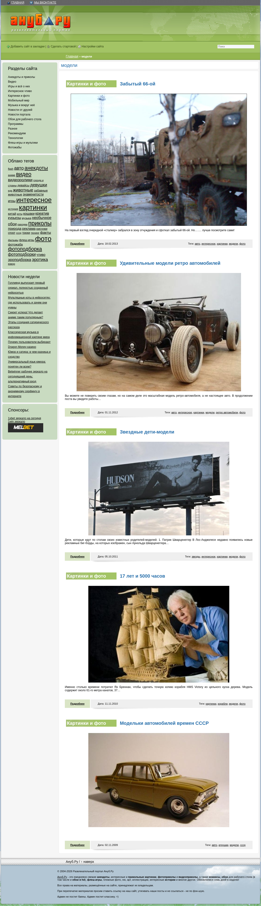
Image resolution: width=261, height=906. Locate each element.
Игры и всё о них (19, 86)
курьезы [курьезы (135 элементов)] (14, 218)
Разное (12, 128)
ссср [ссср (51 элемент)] (18, 232)
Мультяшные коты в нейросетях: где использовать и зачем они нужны (29, 302)
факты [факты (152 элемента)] (45, 232)
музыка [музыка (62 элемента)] (26, 218)
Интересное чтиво (20, 91)
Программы (15, 124)
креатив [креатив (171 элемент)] (42, 213)
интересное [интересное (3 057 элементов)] (33, 199)
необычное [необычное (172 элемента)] (41, 218)
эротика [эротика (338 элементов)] (40, 259)
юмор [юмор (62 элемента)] (11, 263)
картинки (222, 243)
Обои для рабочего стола (24, 119)
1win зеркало (16, 421)
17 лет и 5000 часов (142, 576)
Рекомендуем (17, 133)
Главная (17, 2)
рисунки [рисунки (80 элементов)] (41, 228)
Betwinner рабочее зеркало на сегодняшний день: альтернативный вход (27, 376)
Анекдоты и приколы (21, 77)
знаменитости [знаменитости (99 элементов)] (33, 194)
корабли (223, 703)
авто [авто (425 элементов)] (19, 168)
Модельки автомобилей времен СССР (164, 723)
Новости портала (19, 114)
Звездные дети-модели (147, 431)
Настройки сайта (91, 46)
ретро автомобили (227, 412)
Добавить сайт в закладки (26, 46)
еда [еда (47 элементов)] (10, 190)
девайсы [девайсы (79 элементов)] (23, 185)
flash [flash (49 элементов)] (10, 168)
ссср (242, 845)
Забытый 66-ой (137, 83)
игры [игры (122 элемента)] (12, 201)
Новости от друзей (20, 109)
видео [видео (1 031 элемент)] (23, 174)
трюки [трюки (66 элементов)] (26, 232)
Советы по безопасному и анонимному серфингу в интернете (25, 391)
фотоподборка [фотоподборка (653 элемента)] (25, 249)
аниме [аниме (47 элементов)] (11, 175)
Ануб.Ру (72, 862)
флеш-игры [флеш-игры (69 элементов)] (26, 240)
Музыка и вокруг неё (21, 105)
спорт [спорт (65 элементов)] (11, 232)
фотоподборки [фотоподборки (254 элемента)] (22, 254)
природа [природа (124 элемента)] (14, 228)
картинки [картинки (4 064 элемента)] (33, 207)
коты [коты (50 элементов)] (20, 213)
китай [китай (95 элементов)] (12, 213)
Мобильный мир (18, 100)
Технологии (15, 138)
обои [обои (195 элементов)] (12, 224)
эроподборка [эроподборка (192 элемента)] (19, 259)
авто (197, 243)
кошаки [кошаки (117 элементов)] (29, 213)
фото (242, 243)
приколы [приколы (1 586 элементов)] (39, 223)
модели (233, 243)
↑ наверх (87, 862)
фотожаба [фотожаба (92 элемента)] (15, 244)
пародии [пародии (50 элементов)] (22, 224)
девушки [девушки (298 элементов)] (38, 184)
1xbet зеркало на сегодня (24, 418)
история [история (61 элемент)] (13, 208)
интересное (208, 243)
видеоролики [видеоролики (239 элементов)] (20, 179)
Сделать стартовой (61, 46)
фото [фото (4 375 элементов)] (43, 238)
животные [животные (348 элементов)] (23, 190)
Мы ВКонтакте (45, 2)
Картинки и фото (19, 95)
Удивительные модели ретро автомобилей (170, 263)
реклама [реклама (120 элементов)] (28, 228)
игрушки (223, 845)
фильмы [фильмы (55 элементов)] (13, 240)
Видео (12, 81)
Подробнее (77, 243)
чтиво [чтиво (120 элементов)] (40, 255)
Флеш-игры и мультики (23, 142)
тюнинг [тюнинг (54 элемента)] (35, 232)
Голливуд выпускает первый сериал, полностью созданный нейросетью (28, 287)
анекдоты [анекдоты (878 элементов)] (36, 168)
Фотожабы (15, 147)
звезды (196, 556)
